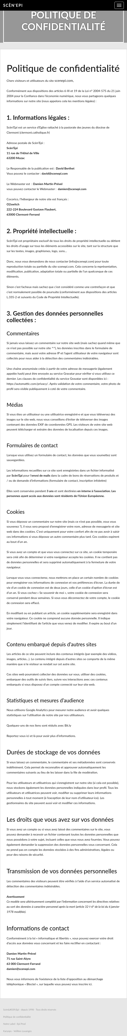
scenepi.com (63, 80)
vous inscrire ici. (82, 984)
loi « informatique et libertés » (51, 938)
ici (27, 736)
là (34, 736)
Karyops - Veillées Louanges (17, 1031)
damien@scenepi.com (72, 189)
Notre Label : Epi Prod (14, 1023)
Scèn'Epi (13, 5)
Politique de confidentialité (17, 1016)
